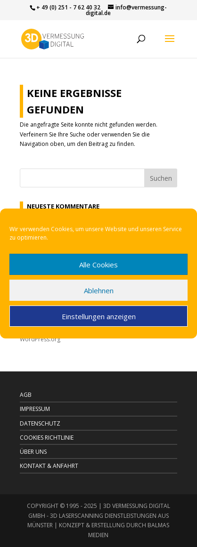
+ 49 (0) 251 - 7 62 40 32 (68, 7)
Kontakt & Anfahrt (49, 466)
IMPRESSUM (35, 409)
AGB (26, 395)
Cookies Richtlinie (47, 438)
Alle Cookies (98, 264)
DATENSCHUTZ (40, 423)
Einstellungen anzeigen (99, 316)
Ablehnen (99, 290)
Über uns (33, 452)
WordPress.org (40, 339)
